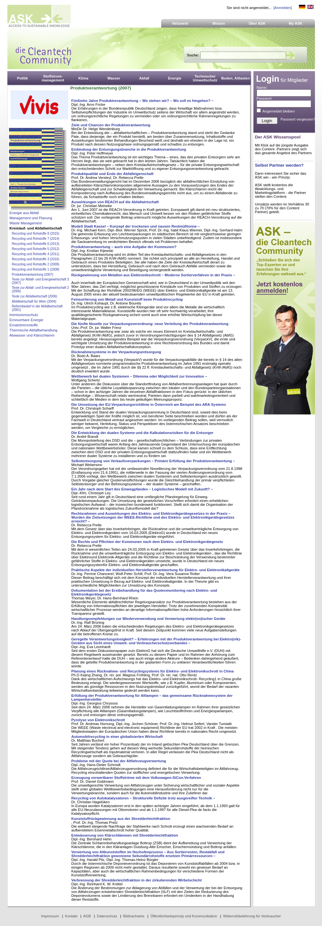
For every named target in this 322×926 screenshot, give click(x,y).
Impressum (50, 916)
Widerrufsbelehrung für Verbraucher (252, 916)
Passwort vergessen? (298, 119)
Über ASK (257, 23)
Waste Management (26, 223)
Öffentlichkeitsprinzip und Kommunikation (183, 916)
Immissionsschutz (24, 315)
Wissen (218, 23)
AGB (87, 916)
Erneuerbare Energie (26, 320)
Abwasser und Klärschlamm (32, 335)
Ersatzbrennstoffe (24, 325)
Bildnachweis (133, 916)
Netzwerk (180, 23)
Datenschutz (107, 916)
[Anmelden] (282, 8)
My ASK (295, 23)
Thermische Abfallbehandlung (34, 330)
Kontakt (71, 916)
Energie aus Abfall (24, 213)
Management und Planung (31, 218)
